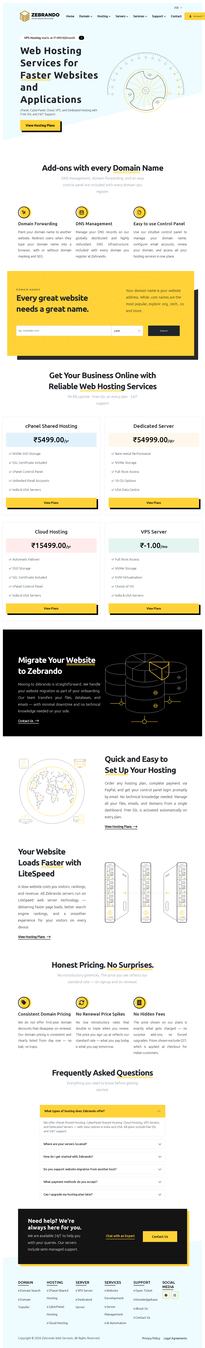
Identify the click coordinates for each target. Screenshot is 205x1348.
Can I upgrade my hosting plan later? (68, 1194)
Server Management (114, 1310)
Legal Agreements (175, 1338)
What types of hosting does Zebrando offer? (74, 1111)
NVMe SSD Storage (26, 453)
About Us (141, 1308)
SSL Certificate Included (29, 462)
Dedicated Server (84, 1303)
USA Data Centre (127, 489)
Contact (176, 16)
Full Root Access (127, 471)
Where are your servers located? (65, 1144)
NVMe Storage (126, 462)
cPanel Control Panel (27, 471)
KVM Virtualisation (128, 577)
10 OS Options (125, 480)
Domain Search (30, 1290)
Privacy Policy (151, 1338)
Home (70, 16)
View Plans (51, 502)
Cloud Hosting (58, 1323)
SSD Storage (21, 568)
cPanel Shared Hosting (57, 1294)
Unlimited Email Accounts (30, 480)
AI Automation (116, 1323)
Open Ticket (143, 1290)
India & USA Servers (26, 489)
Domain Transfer (24, 1303)
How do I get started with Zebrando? (68, 1156)
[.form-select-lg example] (127, 331)
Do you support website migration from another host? (80, 1169)
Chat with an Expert (119, 1236)
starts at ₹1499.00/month (54, 38)
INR (177, 7)
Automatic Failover (26, 559)
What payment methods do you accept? (70, 1181)
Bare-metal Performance (133, 453)
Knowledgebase (146, 1299)
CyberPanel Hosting (55, 1310)
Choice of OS (124, 586)
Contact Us (160, 1236)
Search (164, 331)
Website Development (114, 1294)
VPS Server (85, 1290)
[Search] (63, 331)
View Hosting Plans (40, 125)
